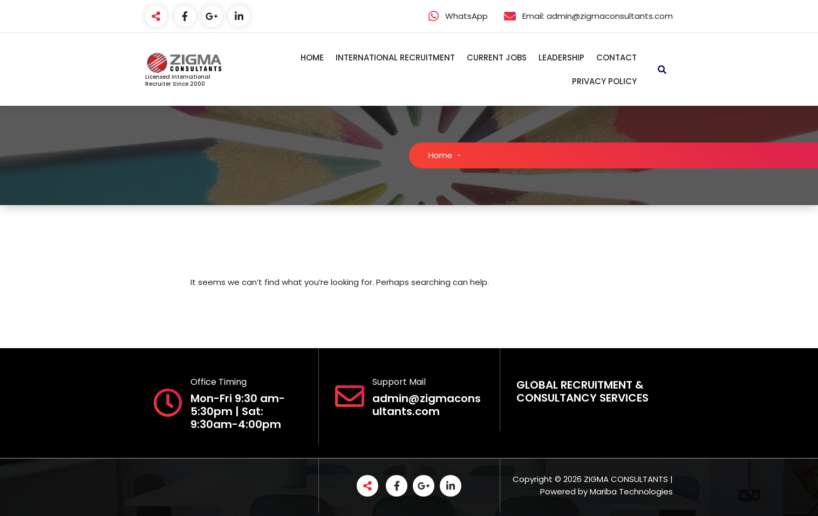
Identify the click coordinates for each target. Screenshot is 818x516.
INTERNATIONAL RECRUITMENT (395, 57)
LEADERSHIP (561, 57)
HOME (312, 57)
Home (443, 155)
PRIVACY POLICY (604, 81)
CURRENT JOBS (497, 57)
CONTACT (616, 57)
